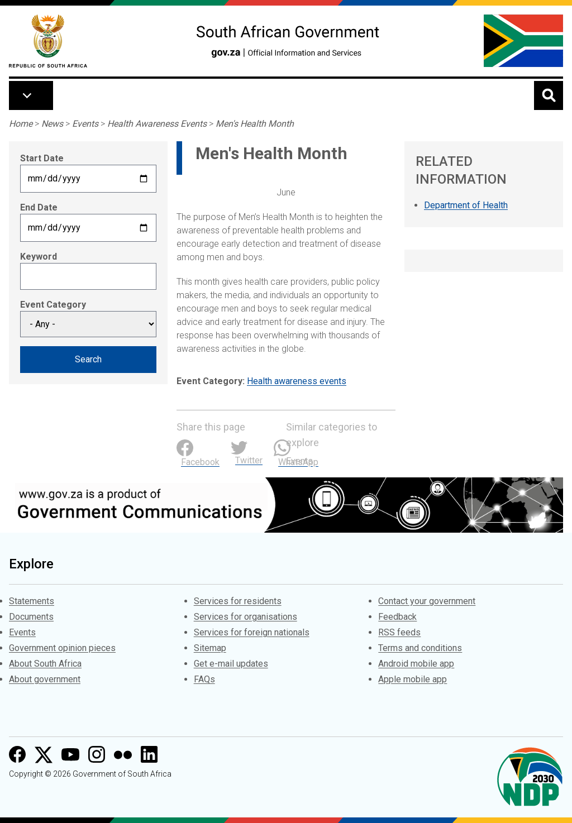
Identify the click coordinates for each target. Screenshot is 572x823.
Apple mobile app (412, 679)
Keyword (38, 256)
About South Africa (45, 663)
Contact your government (426, 601)
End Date (39, 207)
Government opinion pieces (62, 648)
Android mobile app (416, 663)
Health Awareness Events (157, 123)
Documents (31, 616)
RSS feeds (399, 632)
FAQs (204, 679)
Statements (31, 601)
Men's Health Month (255, 123)
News (52, 123)
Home (20, 123)
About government (44, 679)
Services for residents (238, 601)
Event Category (53, 304)
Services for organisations (245, 616)
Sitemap (210, 648)
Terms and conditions (420, 648)
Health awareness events (296, 381)
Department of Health (466, 205)
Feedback (397, 616)
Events (85, 123)
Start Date (42, 158)
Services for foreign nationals (251, 632)
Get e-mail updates (231, 663)
